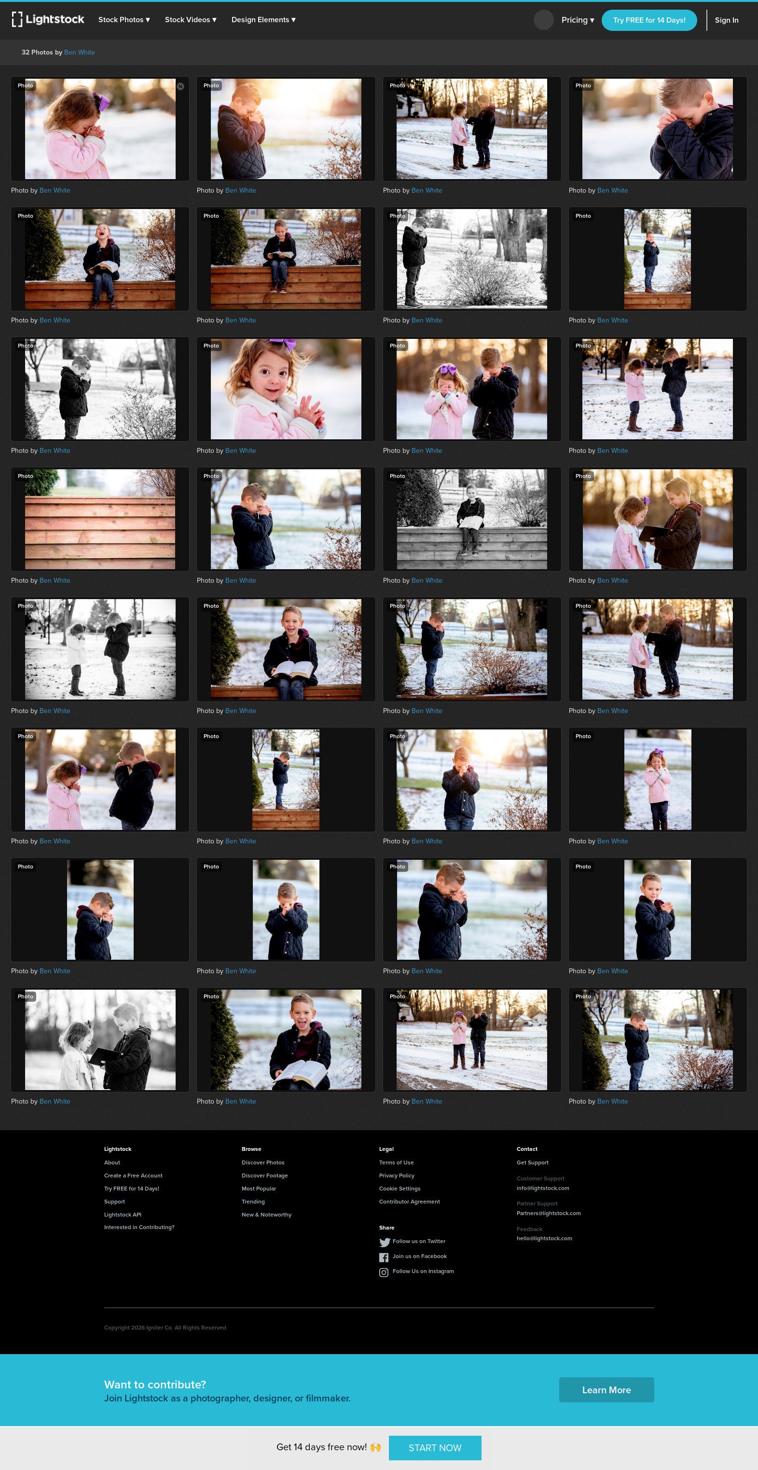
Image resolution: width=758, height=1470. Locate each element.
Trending (253, 1201)
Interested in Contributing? (139, 1227)
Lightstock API (122, 1214)
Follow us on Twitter (419, 1241)
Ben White (79, 52)
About (112, 1162)
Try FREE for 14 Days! (649, 20)
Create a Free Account (133, 1175)
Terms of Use (396, 1162)
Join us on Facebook (420, 1256)
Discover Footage (265, 1175)
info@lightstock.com (543, 1188)
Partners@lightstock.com (549, 1213)
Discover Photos (263, 1162)
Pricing (578, 20)
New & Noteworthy (266, 1214)
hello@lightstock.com (544, 1238)
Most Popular (259, 1188)
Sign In (727, 20)
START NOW (435, 1448)
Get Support (533, 1162)
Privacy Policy (396, 1175)
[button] (125, 20)
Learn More (606, 1390)
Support (114, 1201)
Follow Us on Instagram (423, 1271)
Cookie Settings (400, 1188)
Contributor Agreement (409, 1201)
